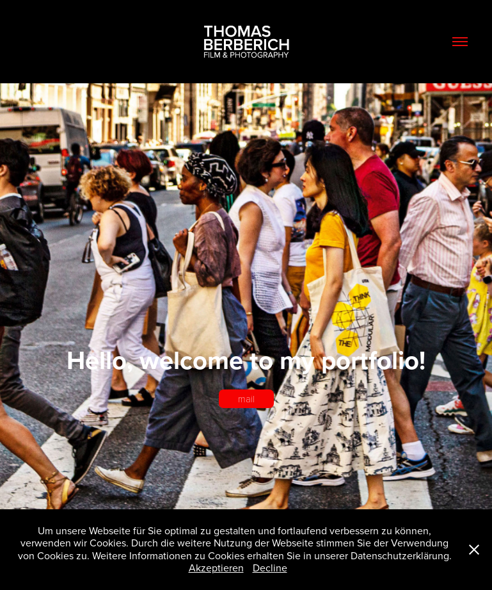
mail (246, 398)
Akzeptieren (216, 568)
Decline (270, 568)
